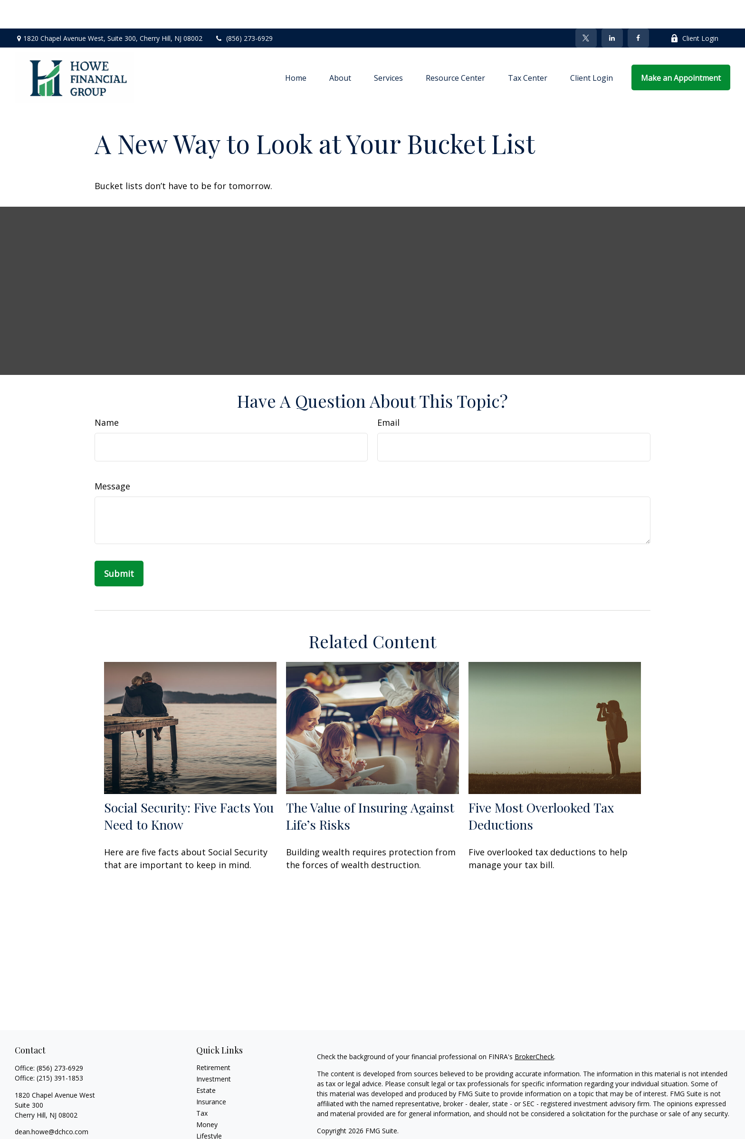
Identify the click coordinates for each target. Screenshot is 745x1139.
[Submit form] (119, 545)
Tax (202, 1084)
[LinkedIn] (612, 9)
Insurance (211, 1073)
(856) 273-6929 (243, 9)
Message (112, 457)
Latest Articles (218, 1118)
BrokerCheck (534, 1028)
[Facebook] (638, 9)
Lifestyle (209, 1107)
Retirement (213, 1038)
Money (207, 1096)
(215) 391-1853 (60, 1049)
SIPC (559, 1129)
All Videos (211, 1130)
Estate (206, 1061)
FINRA (538, 1129)
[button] (296, 49)
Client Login (694, 9)
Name (107, 394)
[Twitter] (586, 9)
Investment (213, 1050)
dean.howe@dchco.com (51, 1103)
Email (388, 394)
